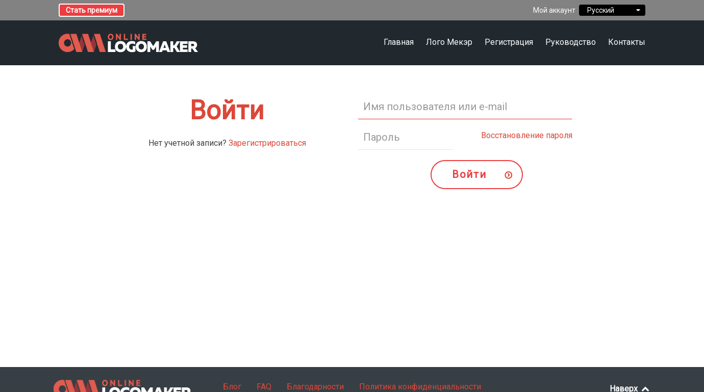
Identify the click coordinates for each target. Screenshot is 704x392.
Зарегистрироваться (267, 143)
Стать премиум (91, 10)
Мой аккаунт (554, 10)
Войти (469, 174)
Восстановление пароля (526, 135)
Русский (612, 10)
